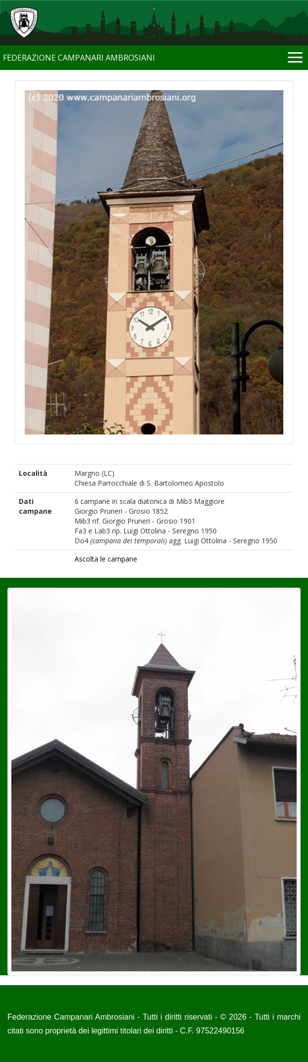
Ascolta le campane (106, 559)
